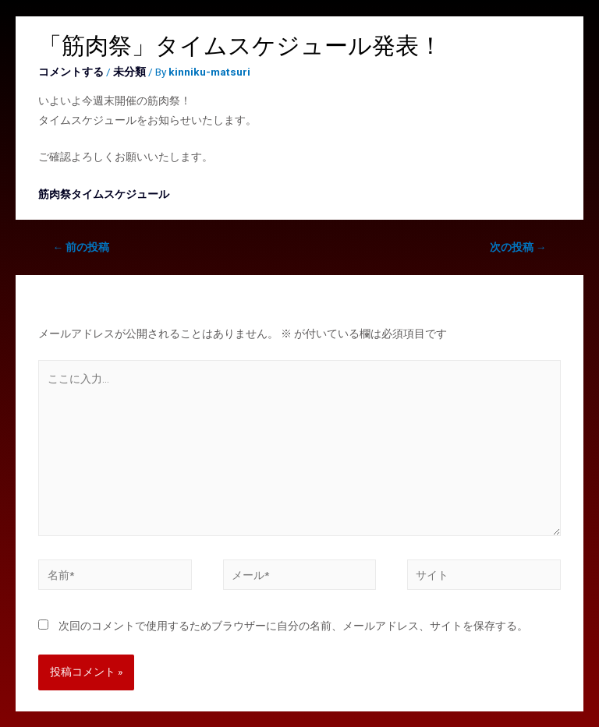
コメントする (71, 71)
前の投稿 (81, 247)
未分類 (129, 71)
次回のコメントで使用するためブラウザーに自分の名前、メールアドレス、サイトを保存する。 (293, 625)
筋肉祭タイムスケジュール (103, 194)
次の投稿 (518, 247)
